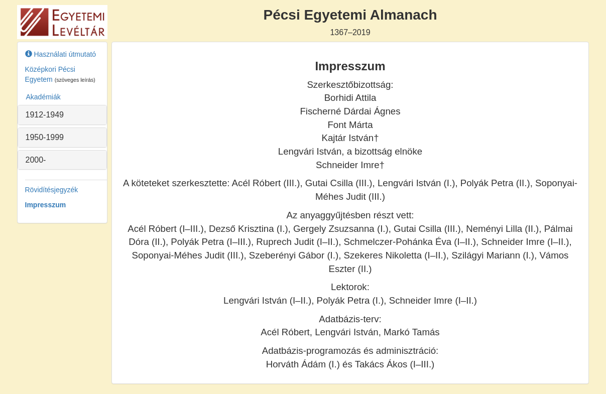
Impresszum (45, 205)
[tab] (62, 114)
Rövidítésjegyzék (51, 190)
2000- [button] (36, 160)
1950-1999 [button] (45, 137)
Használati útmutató (60, 54)
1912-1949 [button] (45, 114)
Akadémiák (43, 97)
